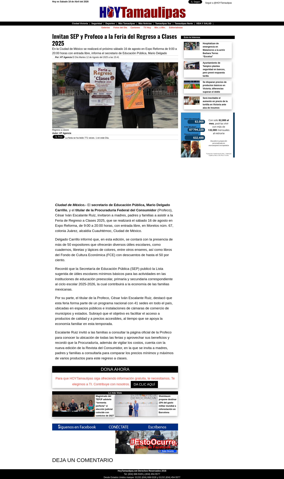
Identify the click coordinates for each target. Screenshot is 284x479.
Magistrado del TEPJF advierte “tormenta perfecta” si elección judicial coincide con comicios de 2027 (105, 406)
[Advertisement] (115, 165)
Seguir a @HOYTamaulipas (218, 3)
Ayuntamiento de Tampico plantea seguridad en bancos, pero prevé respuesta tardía (214, 69)
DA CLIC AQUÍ (144, 384)
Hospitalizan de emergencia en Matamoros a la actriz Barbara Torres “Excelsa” (214, 50)
